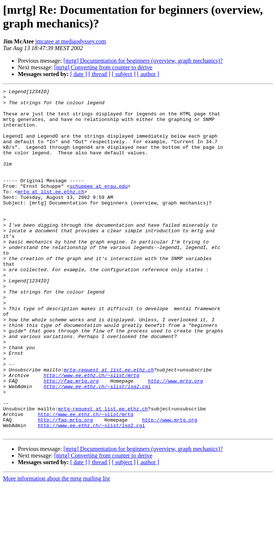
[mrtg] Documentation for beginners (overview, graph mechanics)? (143, 61)
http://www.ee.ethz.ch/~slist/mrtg (91, 433)
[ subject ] (124, 74)
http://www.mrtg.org (175, 439)
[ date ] (78, 74)
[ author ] (148, 74)
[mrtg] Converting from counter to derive (103, 67)
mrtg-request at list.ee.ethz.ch (109, 426)
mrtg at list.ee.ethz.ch (50, 212)
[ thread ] (99, 74)
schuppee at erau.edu (98, 206)
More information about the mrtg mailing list (56, 547)
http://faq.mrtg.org (70, 439)
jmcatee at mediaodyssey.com (70, 41)
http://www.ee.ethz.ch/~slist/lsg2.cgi (97, 446)
